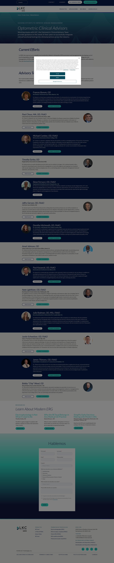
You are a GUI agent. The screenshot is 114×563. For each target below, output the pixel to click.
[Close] (79, 58)
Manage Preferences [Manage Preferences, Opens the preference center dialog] (57, 82)
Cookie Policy (65, 69)
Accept (57, 73)
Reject (57, 77)
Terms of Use (72, 69)
